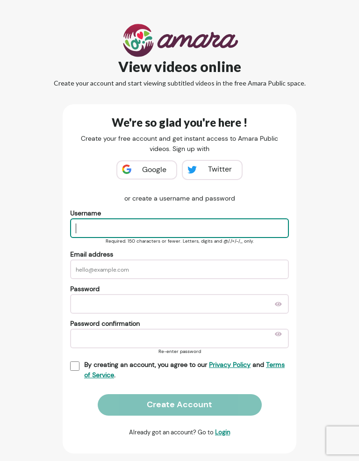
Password (85, 289)
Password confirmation (105, 323)
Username (85, 213)
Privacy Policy (230, 364)
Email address (91, 254)
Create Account (179, 404)
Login (222, 432)
